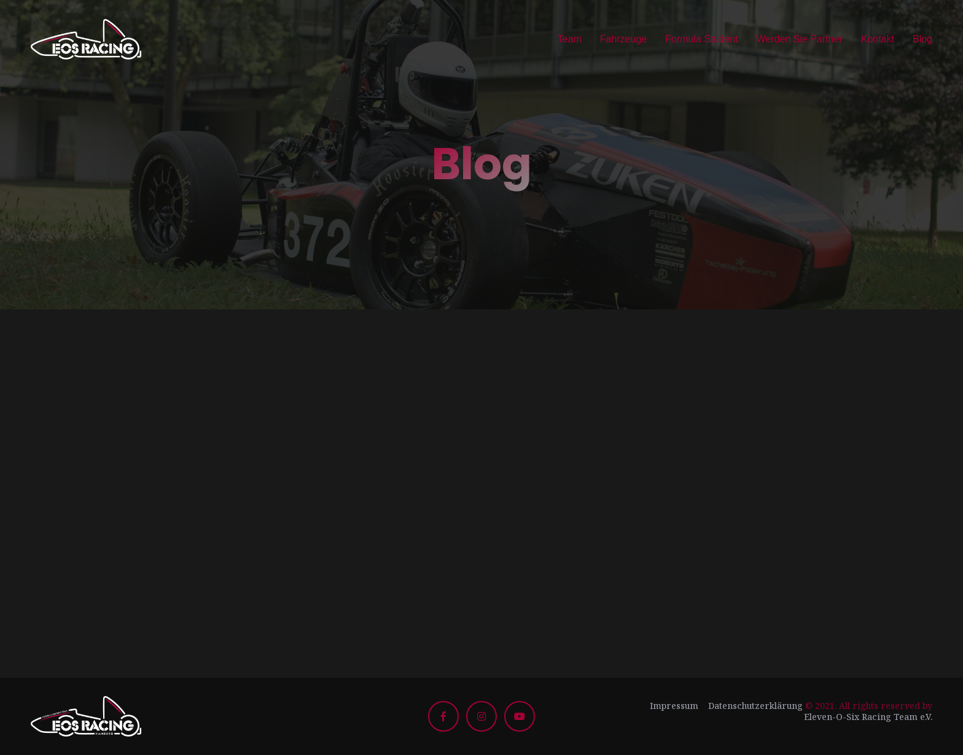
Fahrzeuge (623, 39)
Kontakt (877, 39)
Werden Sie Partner (799, 39)
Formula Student (701, 39)
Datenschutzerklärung (755, 705)
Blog (922, 39)
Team (570, 39)
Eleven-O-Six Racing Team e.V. (868, 716)
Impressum (674, 705)
